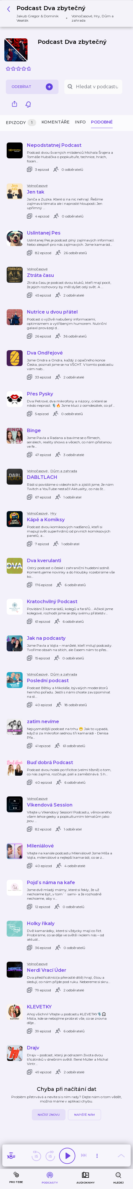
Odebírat (32, 86)
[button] (64, 13)
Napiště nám (84, 1115)
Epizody (21, 122)
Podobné (102, 122)
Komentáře (55, 122)
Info (80, 122)
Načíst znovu (49, 1115)
